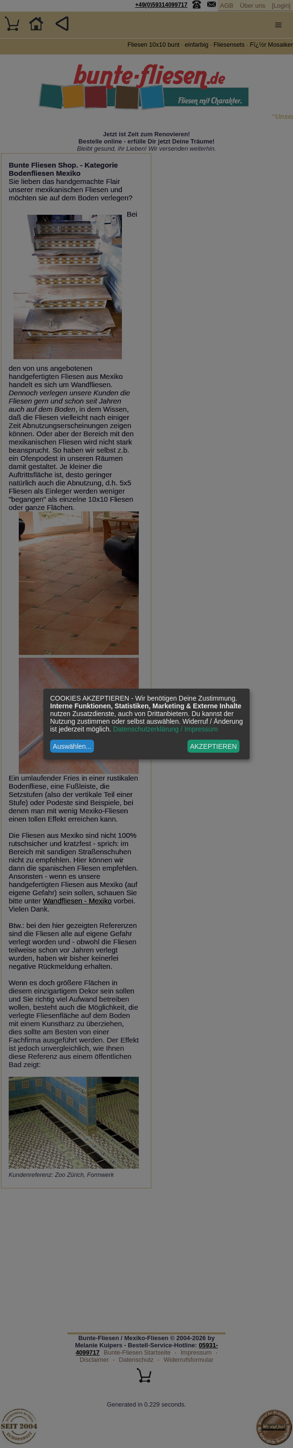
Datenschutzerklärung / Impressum (165, 729)
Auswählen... (72, 746)
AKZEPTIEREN (213, 746)
